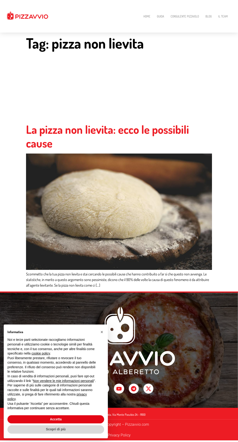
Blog (208, 16)
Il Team (223, 16)
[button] (102, 332)
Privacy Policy (119, 437)
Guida (160, 16)
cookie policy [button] (41, 353)
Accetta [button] (56, 419)
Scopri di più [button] (56, 429)
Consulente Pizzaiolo (185, 16)
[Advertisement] (119, 87)
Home (146, 16)
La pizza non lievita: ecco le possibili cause (107, 136)
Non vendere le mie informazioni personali (63, 381)
